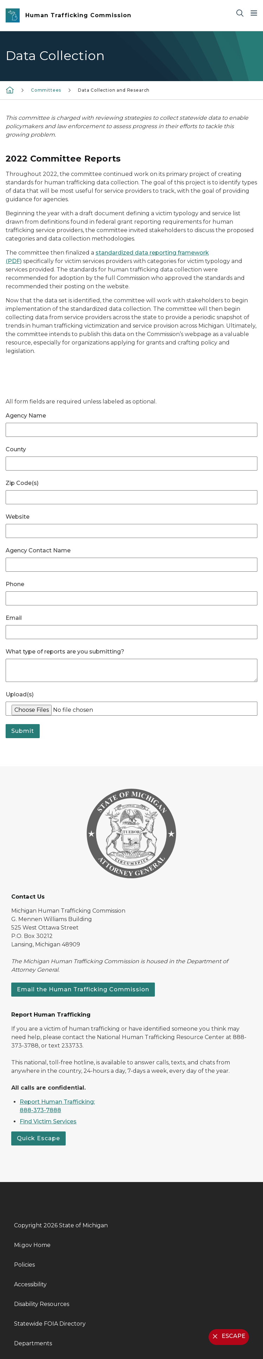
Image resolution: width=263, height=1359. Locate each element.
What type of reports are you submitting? (65, 651)
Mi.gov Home (32, 1245)
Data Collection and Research (114, 90)
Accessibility (30, 1284)
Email (14, 618)
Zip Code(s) (22, 483)
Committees (46, 90)
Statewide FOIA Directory (50, 1323)
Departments (33, 1343)
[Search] (240, 12)
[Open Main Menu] (254, 12)
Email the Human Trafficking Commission (83, 989)
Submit (22, 731)
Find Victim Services (48, 1121)
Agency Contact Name (38, 550)
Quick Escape (38, 1138)
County (16, 449)
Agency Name (26, 415)
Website (17, 516)
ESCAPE (228, 1336)
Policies (24, 1264)
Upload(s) (20, 694)
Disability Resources (41, 1304)
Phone (15, 584)
